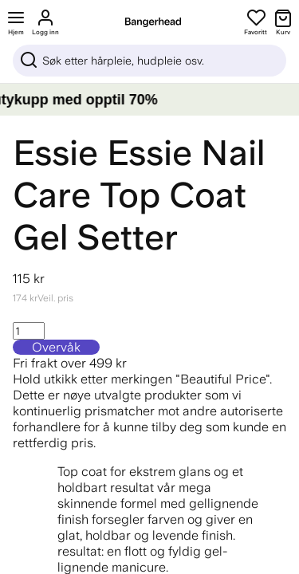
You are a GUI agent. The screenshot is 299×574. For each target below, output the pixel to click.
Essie (55, 153)
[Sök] (149, 61)
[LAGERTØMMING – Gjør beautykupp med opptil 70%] (149, 100)
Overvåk (56, 347)
